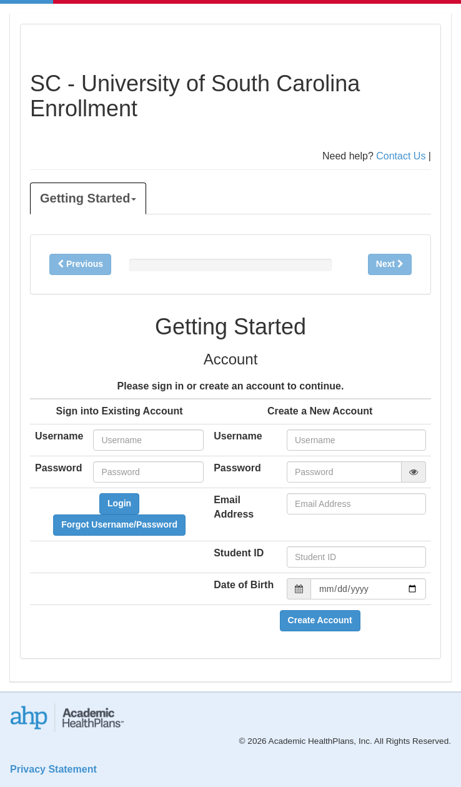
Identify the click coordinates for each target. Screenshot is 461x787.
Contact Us (400, 156)
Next (390, 264)
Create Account (320, 620)
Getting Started (88, 198)
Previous (80, 264)
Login (119, 503)
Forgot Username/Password (119, 524)
